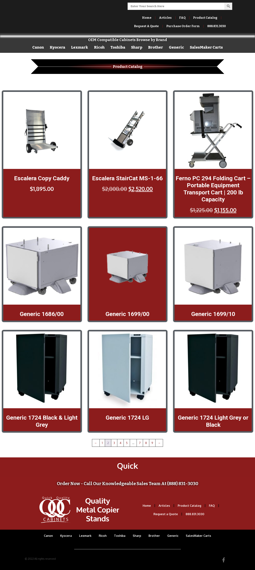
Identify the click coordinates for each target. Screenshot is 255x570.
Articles (165, 17)
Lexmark (79, 47)
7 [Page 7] (140, 443)
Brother (155, 47)
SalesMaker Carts (206, 47)
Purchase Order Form (183, 26)
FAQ (182, 17)
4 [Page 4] (120, 443)
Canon (38, 47)
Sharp (136, 47)
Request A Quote (146, 26)
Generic (176, 47)
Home (146, 17)
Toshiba (118, 47)
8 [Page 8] (146, 443)
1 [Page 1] (102, 443)
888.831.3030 (216, 26)
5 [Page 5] (127, 443)
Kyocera (57, 47)
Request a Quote (165, 514)
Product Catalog (205, 17)
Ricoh (99, 47)
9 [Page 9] (152, 443)
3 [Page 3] (114, 443)
